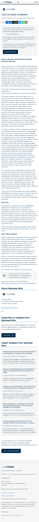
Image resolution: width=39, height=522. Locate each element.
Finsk (21, 515)
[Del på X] (13, 22)
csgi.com (27, 229)
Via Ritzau (32, 474)
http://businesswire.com (9, 308)
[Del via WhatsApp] (22, 22)
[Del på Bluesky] (19, 22)
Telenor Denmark (7, 66)
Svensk (17, 515)
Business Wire (21, 18)
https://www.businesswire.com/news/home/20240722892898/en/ (19, 93)
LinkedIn (3, 492)
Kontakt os (4, 474)
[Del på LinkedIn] (10, 22)
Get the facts (5, 191)
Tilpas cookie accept (7, 495)
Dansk (3, 515)
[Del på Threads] (16, 22)
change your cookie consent (16, 44)
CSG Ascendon (18, 133)
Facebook (10, 492)
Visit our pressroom (11, 451)
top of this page (22, 277)
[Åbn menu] (18, 2)
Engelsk (8, 515)
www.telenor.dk (27, 269)
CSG (14, 76)
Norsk (12, 515)
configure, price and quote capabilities (13, 153)
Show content (10, 52)
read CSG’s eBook (18, 193)
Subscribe (8, 335)
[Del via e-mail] (26, 22)
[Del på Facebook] (7, 22)
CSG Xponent (21, 139)
